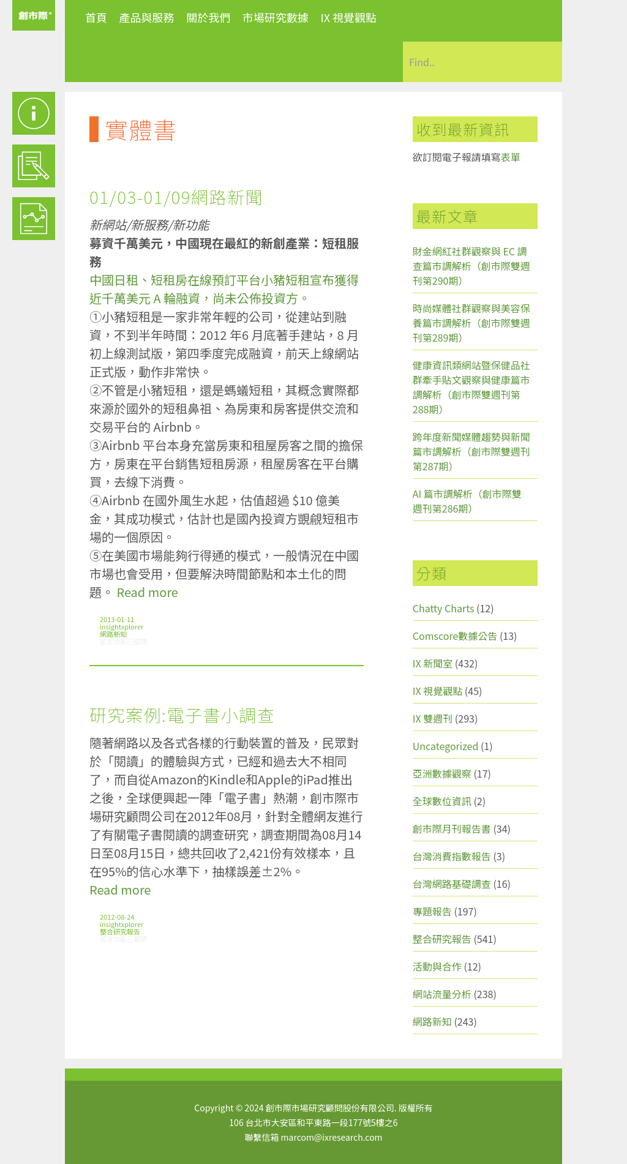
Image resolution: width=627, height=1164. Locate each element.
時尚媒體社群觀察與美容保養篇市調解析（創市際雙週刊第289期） (471, 323)
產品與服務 (147, 17)
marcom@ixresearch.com (332, 1137)
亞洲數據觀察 (442, 773)
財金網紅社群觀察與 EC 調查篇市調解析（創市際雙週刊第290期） (471, 266)
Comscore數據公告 (455, 635)
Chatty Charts (444, 608)
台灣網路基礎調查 (452, 883)
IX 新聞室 (432, 663)
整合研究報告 (120, 931)
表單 (510, 156)
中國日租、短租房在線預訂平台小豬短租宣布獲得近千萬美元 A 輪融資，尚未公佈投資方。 (224, 289)
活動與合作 (437, 966)
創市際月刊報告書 (452, 828)
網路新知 (113, 634)
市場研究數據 (275, 17)
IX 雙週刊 (432, 718)
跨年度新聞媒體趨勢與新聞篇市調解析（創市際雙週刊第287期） (471, 451)
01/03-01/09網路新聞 (176, 196)
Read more (147, 592)
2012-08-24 (117, 917)
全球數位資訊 (442, 801)
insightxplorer (121, 626)
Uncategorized (446, 745)
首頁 (96, 17)
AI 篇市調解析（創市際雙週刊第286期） (467, 501)
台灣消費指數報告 (452, 856)
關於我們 (208, 17)
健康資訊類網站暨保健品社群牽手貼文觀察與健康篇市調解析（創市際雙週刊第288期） (471, 387)
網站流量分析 (442, 993)
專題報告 (432, 911)
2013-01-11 (117, 619)
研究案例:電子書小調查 (182, 714)
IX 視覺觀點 (348, 17)
